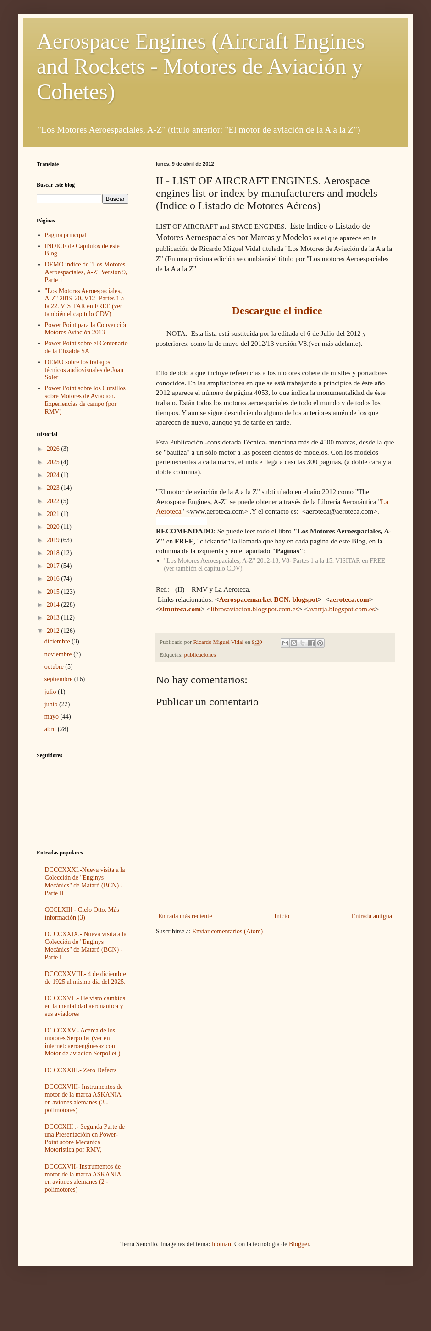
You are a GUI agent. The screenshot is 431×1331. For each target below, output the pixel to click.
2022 (54, 501)
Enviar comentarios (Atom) (227, 931)
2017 (54, 565)
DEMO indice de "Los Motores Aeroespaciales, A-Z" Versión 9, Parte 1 (86, 272)
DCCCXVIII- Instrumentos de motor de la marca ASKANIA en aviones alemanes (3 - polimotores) (84, 1098)
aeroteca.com (349, 599)
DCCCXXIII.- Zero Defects (81, 1070)
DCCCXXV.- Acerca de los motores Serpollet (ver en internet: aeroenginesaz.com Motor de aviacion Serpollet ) (83, 1042)
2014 (54, 604)
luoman (221, 1244)
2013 (54, 617)
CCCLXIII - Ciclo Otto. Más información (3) (82, 913)
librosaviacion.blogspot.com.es (254, 609)
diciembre (58, 641)
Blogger (299, 1244)
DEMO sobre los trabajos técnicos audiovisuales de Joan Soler (84, 370)
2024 (54, 474)
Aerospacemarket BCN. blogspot (268, 599)
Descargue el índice (277, 310)
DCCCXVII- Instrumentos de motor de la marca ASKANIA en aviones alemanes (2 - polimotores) (83, 1178)
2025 (54, 462)
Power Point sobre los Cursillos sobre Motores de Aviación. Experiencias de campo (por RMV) (85, 400)
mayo (52, 716)
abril (51, 729)
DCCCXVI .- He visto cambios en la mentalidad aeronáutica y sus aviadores (85, 1006)
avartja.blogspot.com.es (341, 609)
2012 (54, 630)
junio (51, 704)
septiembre (59, 679)
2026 (54, 448)
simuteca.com (180, 609)
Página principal (66, 235)
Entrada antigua (372, 916)
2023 (54, 487)
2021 (54, 513)
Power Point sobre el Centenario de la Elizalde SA (86, 347)
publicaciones (200, 655)
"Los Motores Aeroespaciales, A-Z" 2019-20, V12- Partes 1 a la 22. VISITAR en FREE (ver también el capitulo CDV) (84, 302)
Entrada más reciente (185, 916)
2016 (54, 578)
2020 (54, 526)
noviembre (58, 654)
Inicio (281, 916)
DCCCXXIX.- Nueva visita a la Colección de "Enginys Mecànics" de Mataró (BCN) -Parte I (86, 945)
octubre (54, 666)
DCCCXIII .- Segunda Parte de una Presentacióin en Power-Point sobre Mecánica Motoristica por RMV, (85, 1138)
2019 (54, 540)
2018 (54, 552)
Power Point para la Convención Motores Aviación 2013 (86, 329)
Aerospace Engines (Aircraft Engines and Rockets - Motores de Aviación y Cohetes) (201, 66)
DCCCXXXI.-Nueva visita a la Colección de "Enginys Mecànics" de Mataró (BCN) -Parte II (85, 881)
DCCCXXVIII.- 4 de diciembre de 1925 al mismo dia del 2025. (85, 978)
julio (51, 691)
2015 (54, 591)
